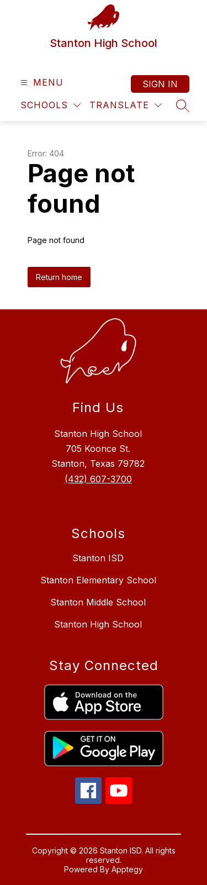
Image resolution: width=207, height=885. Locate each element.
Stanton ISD (98, 557)
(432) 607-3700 (98, 478)
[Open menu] (40, 82)
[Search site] (182, 105)
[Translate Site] (125, 105)
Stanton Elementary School (98, 580)
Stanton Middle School (98, 602)
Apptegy (127, 869)
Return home (59, 277)
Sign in (160, 83)
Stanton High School (98, 624)
